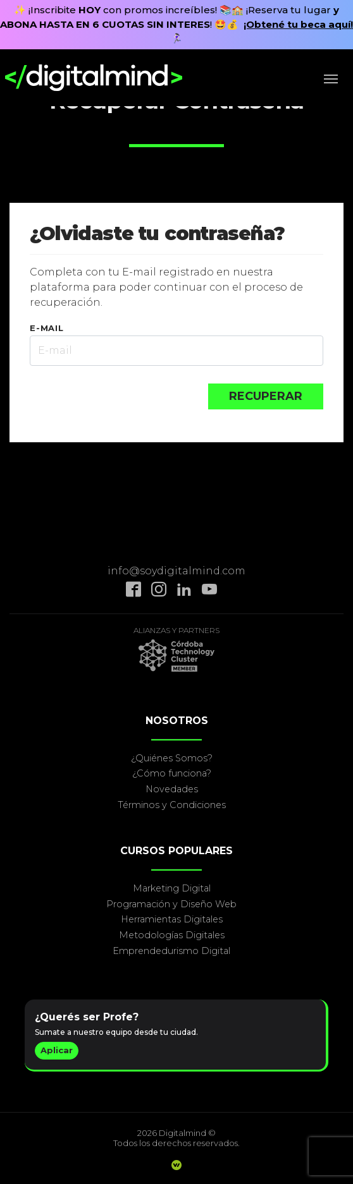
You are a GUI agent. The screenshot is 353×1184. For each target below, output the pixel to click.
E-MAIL (47, 328)
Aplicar (56, 1050)
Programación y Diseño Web (171, 904)
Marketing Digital (172, 888)
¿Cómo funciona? (171, 773)
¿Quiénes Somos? (172, 758)
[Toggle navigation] (334, 77)
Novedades (172, 789)
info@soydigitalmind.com (176, 571)
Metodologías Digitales (172, 935)
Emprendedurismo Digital (171, 951)
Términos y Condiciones (172, 805)
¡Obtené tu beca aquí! (298, 24)
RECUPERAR (265, 396)
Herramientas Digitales (172, 919)
